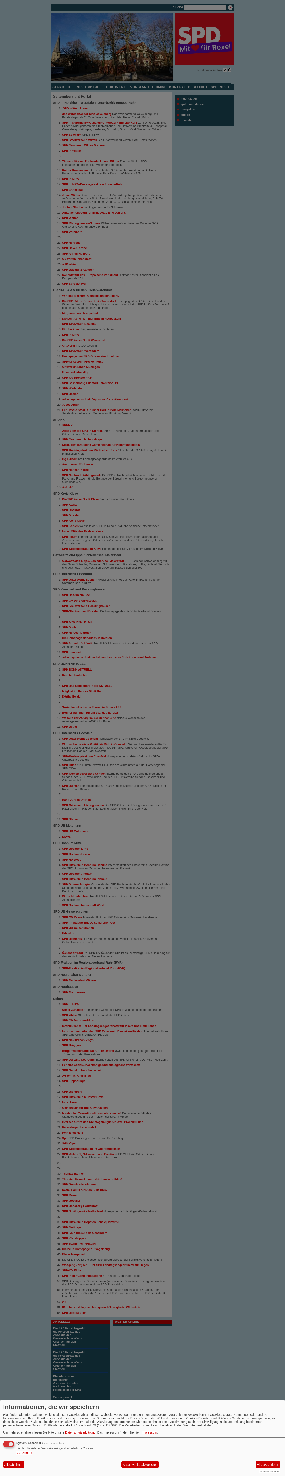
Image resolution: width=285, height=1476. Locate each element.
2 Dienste (24, 1453)
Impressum (149, 1432)
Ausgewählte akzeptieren (140, 1464)
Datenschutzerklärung (80, 1432)
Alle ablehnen (13, 1464)
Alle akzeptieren (268, 1464)
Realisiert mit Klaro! (269, 1471)
